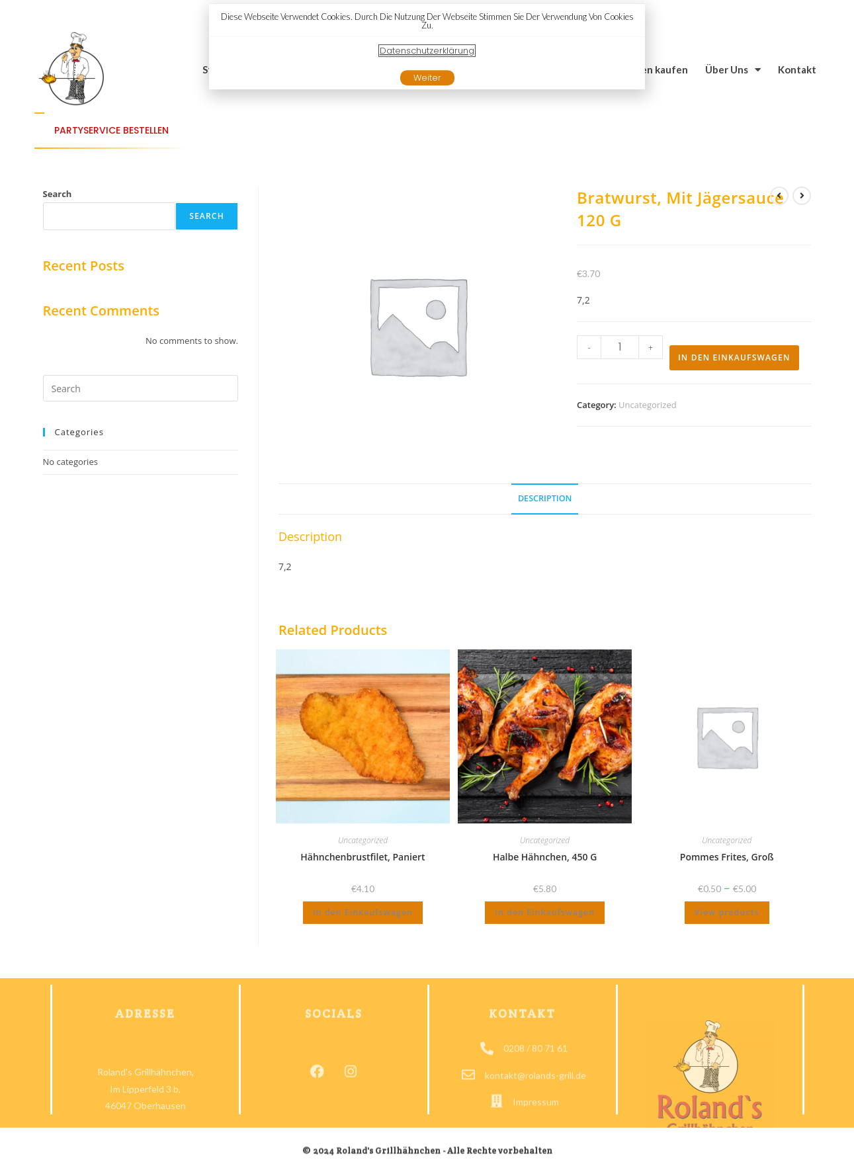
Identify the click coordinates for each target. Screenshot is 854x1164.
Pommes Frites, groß (727, 857)
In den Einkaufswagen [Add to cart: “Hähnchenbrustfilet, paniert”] (363, 912)
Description (545, 498)
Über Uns (733, 69)
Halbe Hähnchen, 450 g (545, 857)
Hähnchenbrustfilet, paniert (362, 857)
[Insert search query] (140, 388)
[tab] (545, 499)
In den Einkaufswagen (734, 357)
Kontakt (797, 69)
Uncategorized (648, 405)
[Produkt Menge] (620, 347)
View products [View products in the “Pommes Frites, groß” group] (727, 912)
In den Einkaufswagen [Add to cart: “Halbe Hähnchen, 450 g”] (545, 912)
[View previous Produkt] (779, 196)
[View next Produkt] (801, 196)
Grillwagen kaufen (645, 69)
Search (57, 194)
